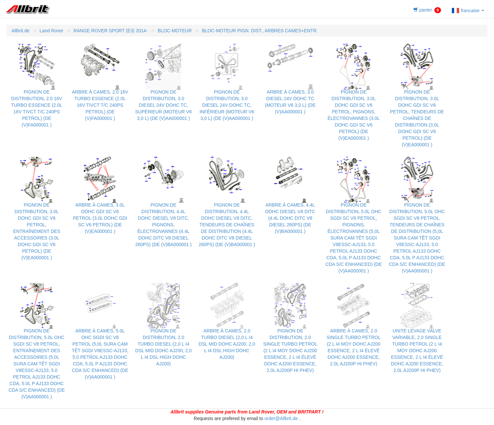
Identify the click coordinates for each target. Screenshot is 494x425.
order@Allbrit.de (281, 418)
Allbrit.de (20, 30)
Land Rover (51, 30)
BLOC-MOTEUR (175, 30)
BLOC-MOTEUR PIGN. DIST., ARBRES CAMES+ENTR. (260, 30)
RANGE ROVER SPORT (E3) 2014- (110, 30)
